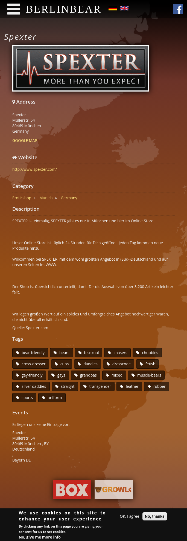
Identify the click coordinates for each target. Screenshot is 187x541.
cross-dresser (34, 363)
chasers (120, 352)
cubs (64, 363)
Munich (46, 197)
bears (64, 352)
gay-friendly (32, 375)
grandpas (88, 375)
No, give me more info (40, 537)
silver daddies (34, 386)
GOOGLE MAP (24, 140)
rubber (159, 386)
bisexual (91, 352)
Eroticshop (21, 197)
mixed (117, 375)
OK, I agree (129, 517)
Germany (69, 197)
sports (27, 397)
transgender (100, 386)
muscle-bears (149, 375)
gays (61, 375)
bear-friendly (33, 352)
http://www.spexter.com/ (34, 169)
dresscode (121, 363)
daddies (90, 363)
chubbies (150, 352)
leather (132, 386)
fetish (150, 363)
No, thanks (155, 517)
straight (68, 386)
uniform (55, 397)
